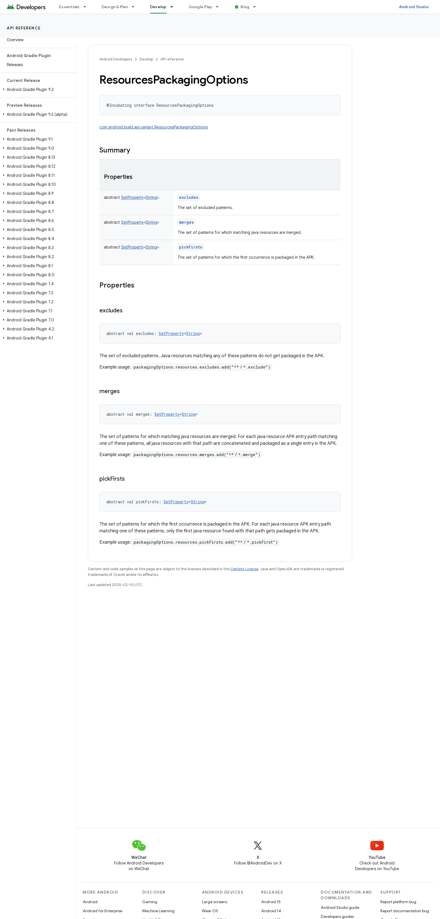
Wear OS (210, 910)
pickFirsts (190, 247)
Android (90, 901)
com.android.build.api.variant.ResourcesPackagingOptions (153, 127)
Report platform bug (398, 901)
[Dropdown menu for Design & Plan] (135, 7)
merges (186, 222)
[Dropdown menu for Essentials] (87, 7)
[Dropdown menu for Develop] (174, 7)
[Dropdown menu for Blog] (257, 7)
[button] (37, 89)
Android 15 (271, 901)
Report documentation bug (404, 910)
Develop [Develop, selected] (158, 6)
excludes (188, 197)
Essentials (69, 6)
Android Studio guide (340, 907)
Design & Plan (115, 6)
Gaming (149, 901)
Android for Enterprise (102, 910)
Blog (245, 6)
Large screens (214, 901)
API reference (24, 28)
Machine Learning (158, 910)
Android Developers (115, 59)
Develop (146, 59)
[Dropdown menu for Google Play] (219, 7)
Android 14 (271, 910)
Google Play (200, 6)
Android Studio (414, 6)
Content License (244, 569)
